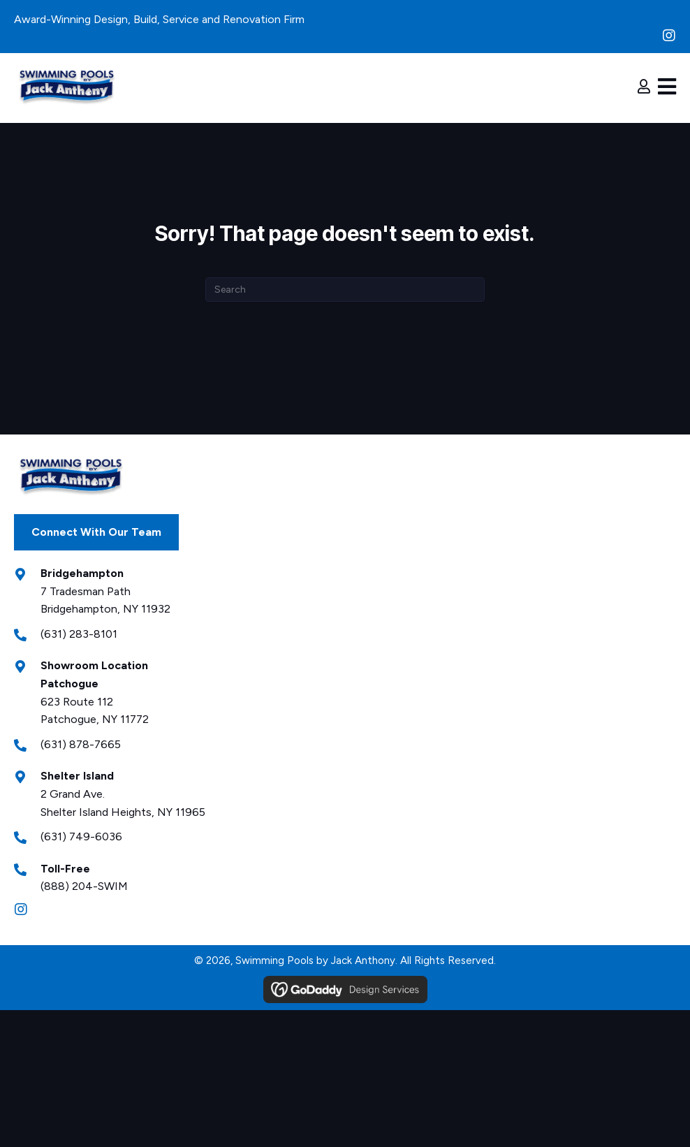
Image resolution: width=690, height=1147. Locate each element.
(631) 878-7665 (81, 744)
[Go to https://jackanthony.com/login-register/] (644, 88)
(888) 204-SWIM (84, 886)
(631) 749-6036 (81, 836)
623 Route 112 (77, 701)
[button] (669, 36)
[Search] (345, 289)
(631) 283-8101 (79, 634)
